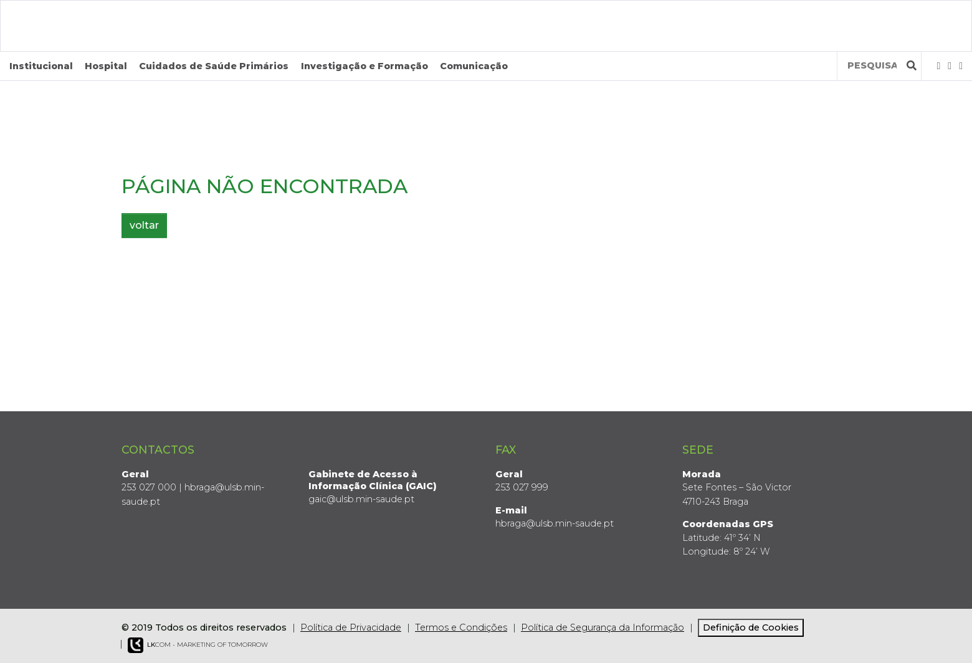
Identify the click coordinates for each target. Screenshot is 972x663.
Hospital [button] (106, 66)
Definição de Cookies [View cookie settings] (751, 627)
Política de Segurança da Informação (602, 627)
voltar (144, 225)
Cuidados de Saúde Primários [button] (213, 66)
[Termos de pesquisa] (872, 65)
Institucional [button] (41, 66)
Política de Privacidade (350, 627)
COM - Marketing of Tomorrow (198, 645)
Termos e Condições (461, 627)
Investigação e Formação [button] (364, 66)
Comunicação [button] (474, 66)
